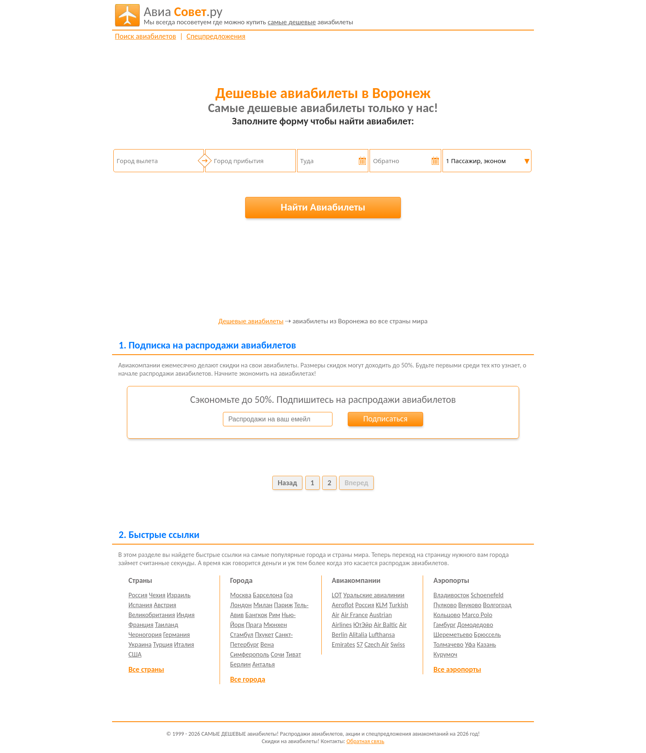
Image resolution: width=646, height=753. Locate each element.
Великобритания (152, 615)
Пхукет (264, 634)
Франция (141, 625)
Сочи (277, 654)
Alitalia (358, 634)
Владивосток (451, 595)
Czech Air (376, 644)
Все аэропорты (457, 669)
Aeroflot (342, 605)
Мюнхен (275, 625)
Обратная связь (365, 741)
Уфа (470, 644)
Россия (138, 595)
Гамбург (444, 625)
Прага (254, 625)
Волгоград (497, 605)
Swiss (398, 644)
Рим (274, 615)
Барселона (268, 595)
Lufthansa (382, 634)
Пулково (445, 605)
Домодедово (475, 625)
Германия (176, 634)
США (135, 654)
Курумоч (445, 654)
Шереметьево (453, 634)
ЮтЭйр (362, 625)
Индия (185, 615)
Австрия (165, 605)
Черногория (145, 634)
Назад (287, 482)
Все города (247, 679)
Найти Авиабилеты (323, 207)
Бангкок (256, 615)
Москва (241, 595)
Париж (283, 605)
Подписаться (385, 418)
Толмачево (448, 644)
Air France (354, 615)
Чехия (157, 595)
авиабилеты (248, 15)
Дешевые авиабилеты (250, 321)
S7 (359, 644)
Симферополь (249, 654)
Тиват (293, 654)
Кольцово (446, 615)
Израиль (178, 595)
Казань (486, 644)
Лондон (241, 605)
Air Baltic (386, 625)
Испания (140, 605)
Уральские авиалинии (373, 595)
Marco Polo (477, 615)
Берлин (240, 664)
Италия (184, 644)
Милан (263, 605)
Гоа (288, 595)
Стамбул (242, 634)
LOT (337, 595)
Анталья (263, 664)
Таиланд (166, 625)
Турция (163, 644)
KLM (382, 605)
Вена (267, 644)
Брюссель (487, 634)
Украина (140, 644)
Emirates (343, 644)
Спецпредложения (216, 36)
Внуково (469, 605)
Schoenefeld (487, 595)
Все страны (146, 669)
